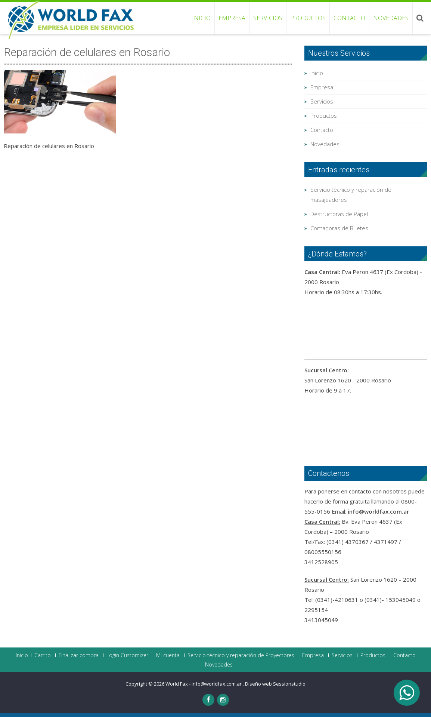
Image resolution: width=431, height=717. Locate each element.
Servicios (267, 18)
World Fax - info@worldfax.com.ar (204, 683)
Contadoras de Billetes (339, 228)
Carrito (42, 655)
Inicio (201, 18)
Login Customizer (127, 655)
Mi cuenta (168, 655)
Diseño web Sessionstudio (275, 683)
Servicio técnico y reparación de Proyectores (240, 655)
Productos (308, 18)
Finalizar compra (79, 655)
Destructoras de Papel (339, 214)
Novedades (391, 18)
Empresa (231, 18)
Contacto (349, 18)
